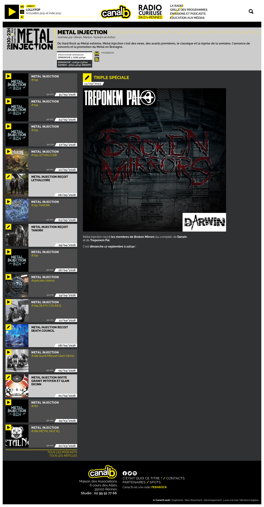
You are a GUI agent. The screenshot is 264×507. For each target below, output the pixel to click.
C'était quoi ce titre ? (142, 478)
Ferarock (159, 487)
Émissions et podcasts (188, 14)
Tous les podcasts (62, 452)
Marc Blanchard (193, 500)
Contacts (175, 478)
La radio (176, 6)
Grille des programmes (188, 9)
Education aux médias (187, 18)
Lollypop (33, 9)
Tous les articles (63, 455)
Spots (155, 482)
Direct (31, 6)
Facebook (107, 52)
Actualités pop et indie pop (43, 13)
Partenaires (134, 482)
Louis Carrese (230, 500)
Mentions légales (249, 500)
